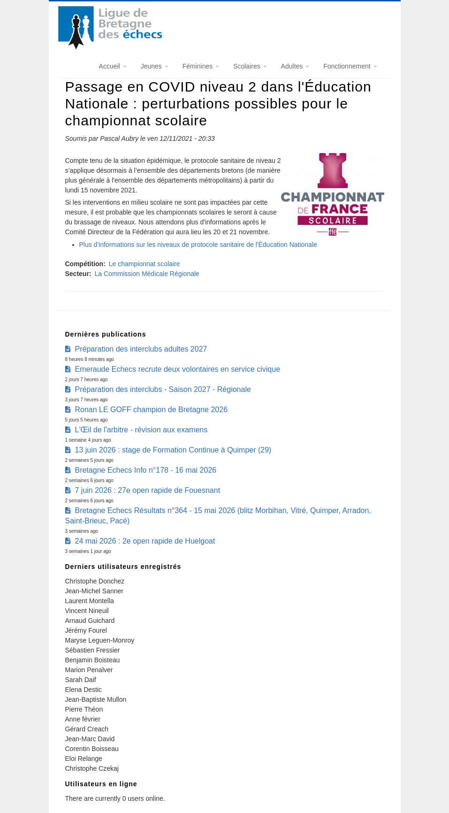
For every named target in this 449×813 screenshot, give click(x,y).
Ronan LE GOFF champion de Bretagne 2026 (151, 410)
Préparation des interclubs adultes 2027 (141, 349)
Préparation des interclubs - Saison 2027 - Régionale (163, 389)
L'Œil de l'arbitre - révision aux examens (141, 430)
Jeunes (154, 66)
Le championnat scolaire (144, 264)
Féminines (201, 66)
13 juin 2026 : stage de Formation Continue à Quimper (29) (173, 450)
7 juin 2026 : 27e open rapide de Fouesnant (148, 490)
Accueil (113, 66)
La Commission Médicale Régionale (147, 273)
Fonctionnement (350, 66)
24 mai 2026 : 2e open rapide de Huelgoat (145, 541)
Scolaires (249, 66)
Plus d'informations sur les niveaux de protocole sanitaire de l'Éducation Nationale (198, 244)
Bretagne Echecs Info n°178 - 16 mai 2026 (146, 470)
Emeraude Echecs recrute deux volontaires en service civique (178, 369)
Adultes (295, 66)
